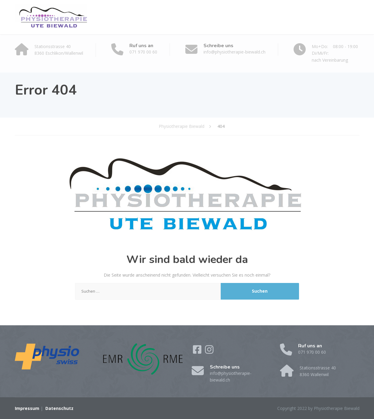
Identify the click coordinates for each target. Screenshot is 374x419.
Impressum (27, 408)
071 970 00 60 (143, 52)
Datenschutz (59, 408)
